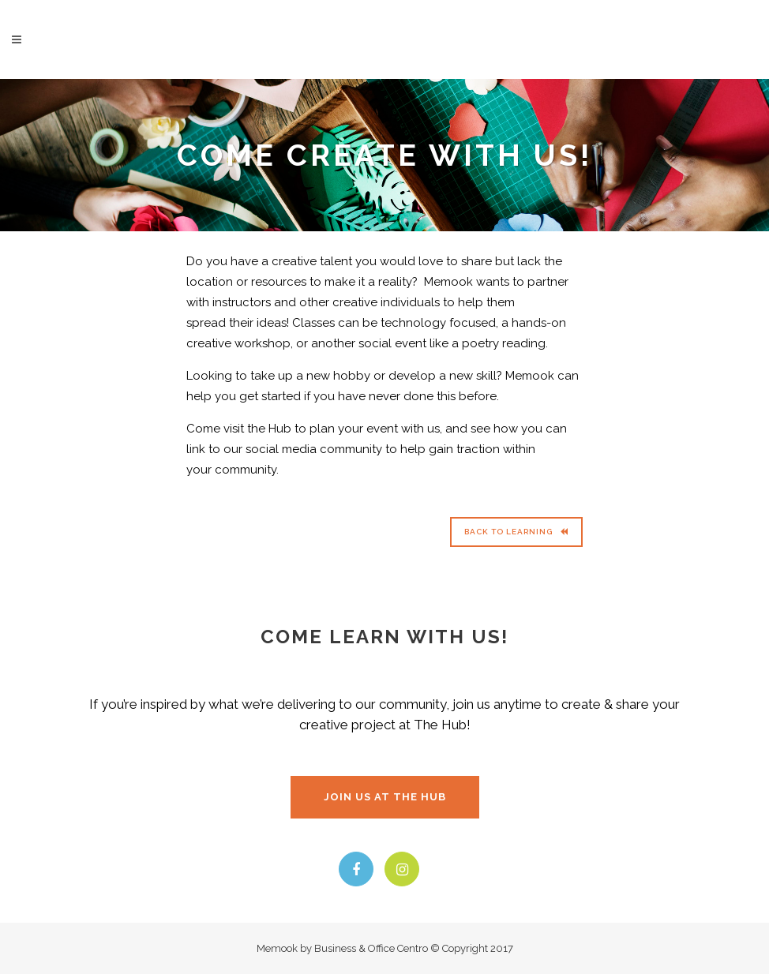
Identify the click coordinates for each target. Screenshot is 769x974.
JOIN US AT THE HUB (385, 797)
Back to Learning (516, 531)
